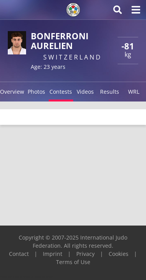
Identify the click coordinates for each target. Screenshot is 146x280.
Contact (19, 253)
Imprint (52, 253)
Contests (60, 91)
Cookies (118, 253)
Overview (12, 91)
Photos (36, 91)
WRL (133, 91)
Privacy (85, 253)
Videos (85, 91)
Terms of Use (73, 262)
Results (109, 91)
